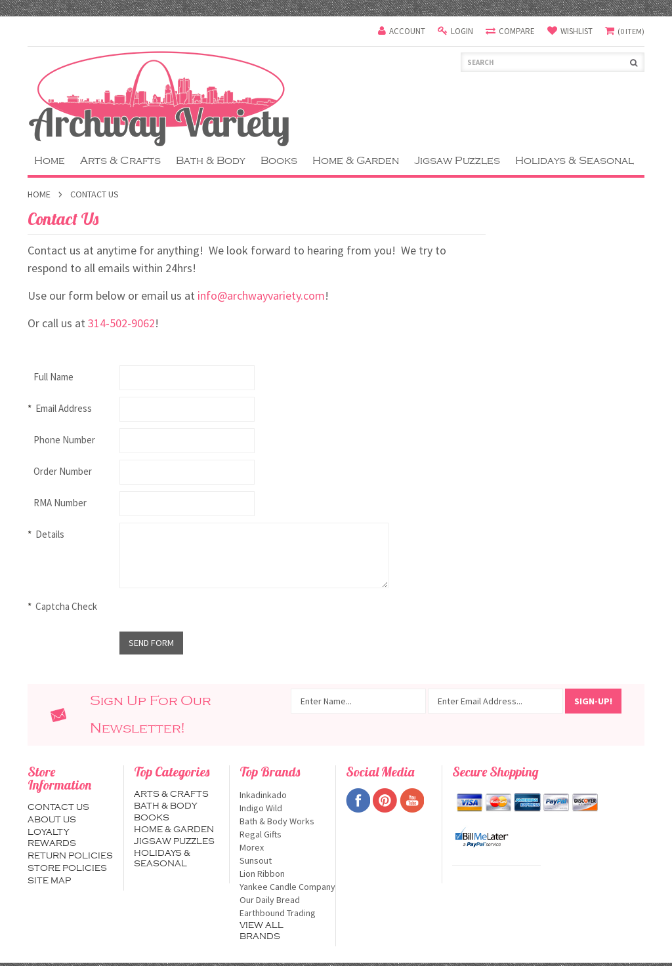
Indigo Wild (283, 808)
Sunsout (283, 860)
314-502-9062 (121, 323)
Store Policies (67, 868)
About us (52, 819)
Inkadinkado (283, 794)
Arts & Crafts (120, 161)
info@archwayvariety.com (261, 295)
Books (279, 161)
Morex (283, 847)
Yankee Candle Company (283, 886)
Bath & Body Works (283, 821)
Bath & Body (210, 161)
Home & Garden (355, 161)
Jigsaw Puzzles (457, 161)
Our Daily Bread (283, 899)
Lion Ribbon (283, 873)
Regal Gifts (283, 834)
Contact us (58, 807)
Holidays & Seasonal (574, 161)
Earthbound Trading (283, 912)
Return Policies (70, 855)
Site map (49, 880)
